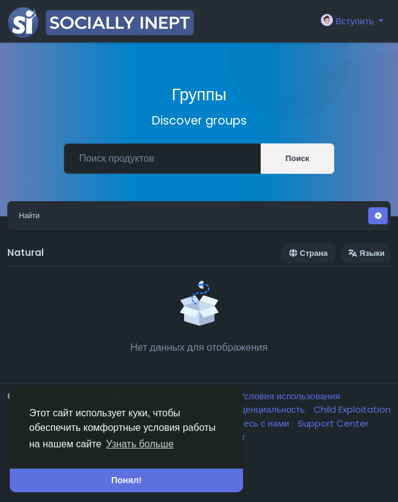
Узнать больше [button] (140, 444)
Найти (29, 215)
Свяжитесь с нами (252, 423)
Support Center (333, 423)
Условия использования (289, 396)
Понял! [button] (126, 480)
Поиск (297, 158)
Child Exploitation (352, 409)
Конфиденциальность (260, 409)
